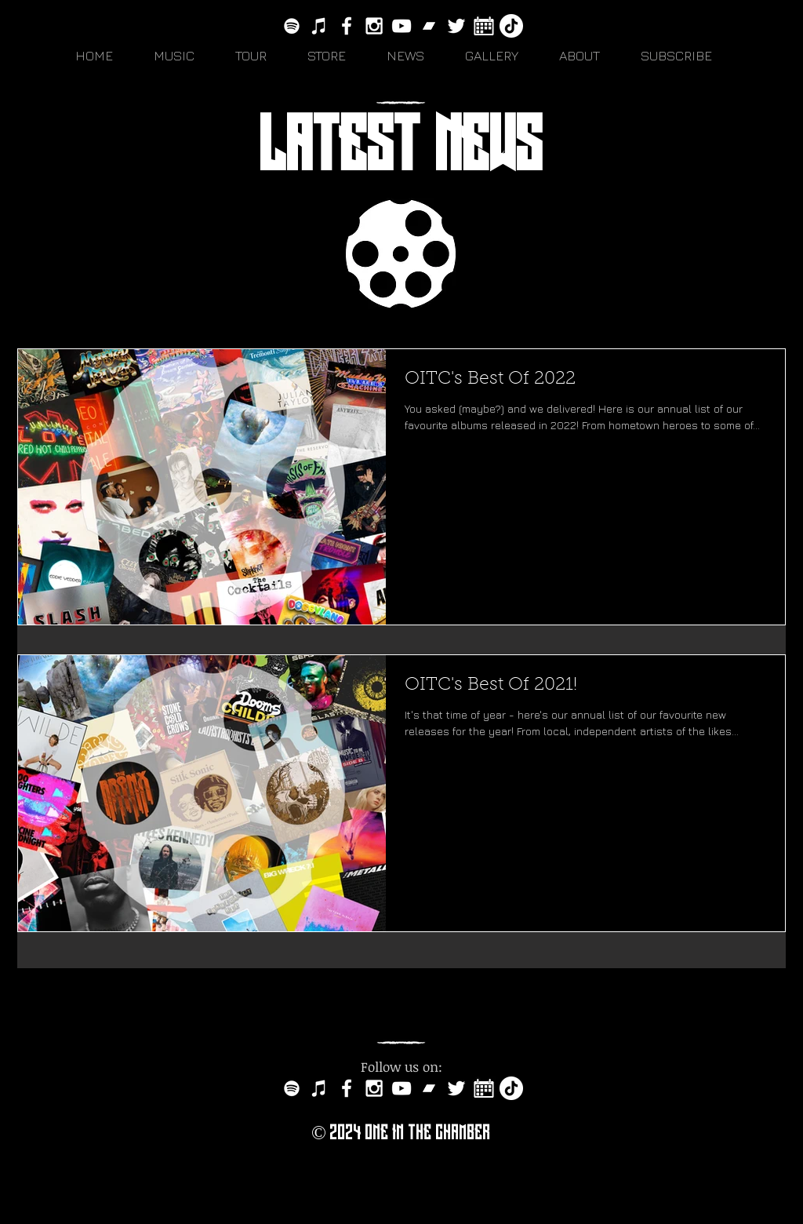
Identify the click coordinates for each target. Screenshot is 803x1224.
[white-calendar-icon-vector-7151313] (484, 26)
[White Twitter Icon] (456, 26)
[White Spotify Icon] (291, 26)
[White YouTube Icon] (401, 26)
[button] (182, 56)
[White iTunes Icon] (319, 26)
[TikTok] (511, 26)
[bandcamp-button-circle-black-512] (429, 26)
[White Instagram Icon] (374, 26)
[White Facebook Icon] (346, 26)
